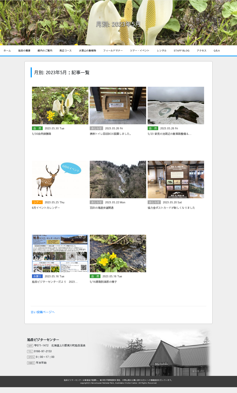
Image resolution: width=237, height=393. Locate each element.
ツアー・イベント (140, 50)
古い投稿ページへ (43, 312)
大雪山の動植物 (87, 50)
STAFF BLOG (181, 50)
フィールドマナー (113, 50)
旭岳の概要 (24, 50)
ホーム (7, 50)
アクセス (202, 50)
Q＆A (217, 50)
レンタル (162, 50)
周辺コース (65, 50)
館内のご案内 (45, 50)
